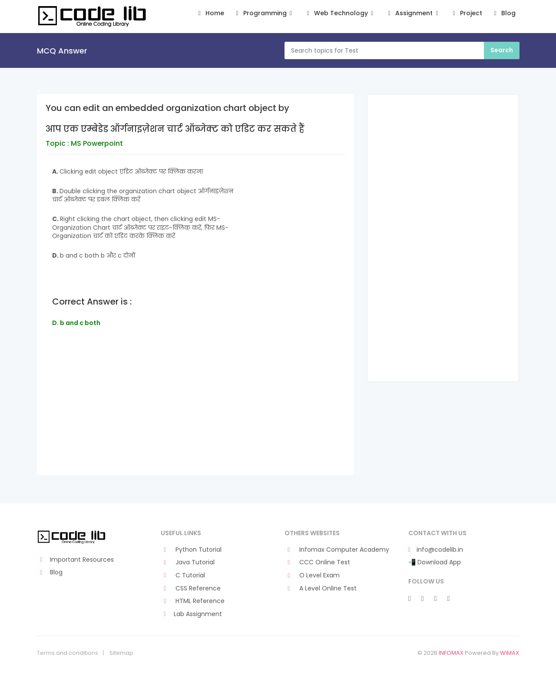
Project (466, 13)
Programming (264, 13)
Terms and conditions (67, 653)
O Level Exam (312, 575)
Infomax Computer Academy (337, 550)
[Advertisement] (195, 414)
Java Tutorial (188, 562)
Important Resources (75, 560)
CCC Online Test (317, 562)
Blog (503, 13)
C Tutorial (183, 575)
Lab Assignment (191, 614)
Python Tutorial (191, 550)
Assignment (413, 13)
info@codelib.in (435, 550)
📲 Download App (434, 562)
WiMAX (509, 653)
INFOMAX (451, 653)
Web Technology (340, 13)
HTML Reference (193, 601)
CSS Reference (191, 588)
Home (210, 13)
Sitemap (121, 653)
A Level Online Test (321, 588)
